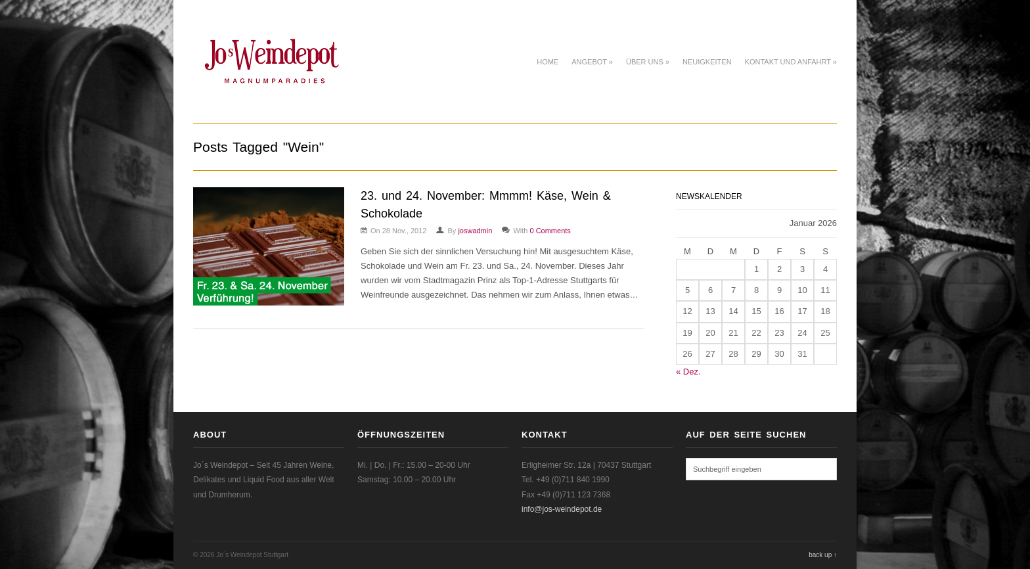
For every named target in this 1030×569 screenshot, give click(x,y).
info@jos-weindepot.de (562, 509)
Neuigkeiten (707, 62)
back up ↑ (823, 554)
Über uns (647, 62)
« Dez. (688, 371)
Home (547, 62)
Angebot (592, 62)
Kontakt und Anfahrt (791, 62)
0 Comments (549, 231)
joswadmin (475, 231)
